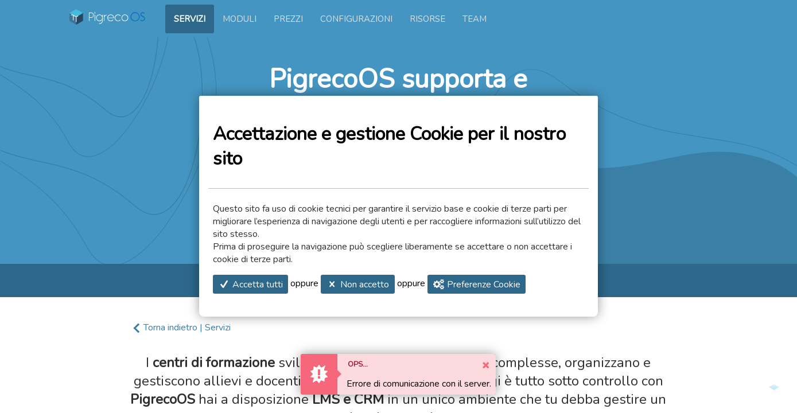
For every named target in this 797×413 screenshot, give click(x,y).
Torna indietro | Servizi (187, 327)
